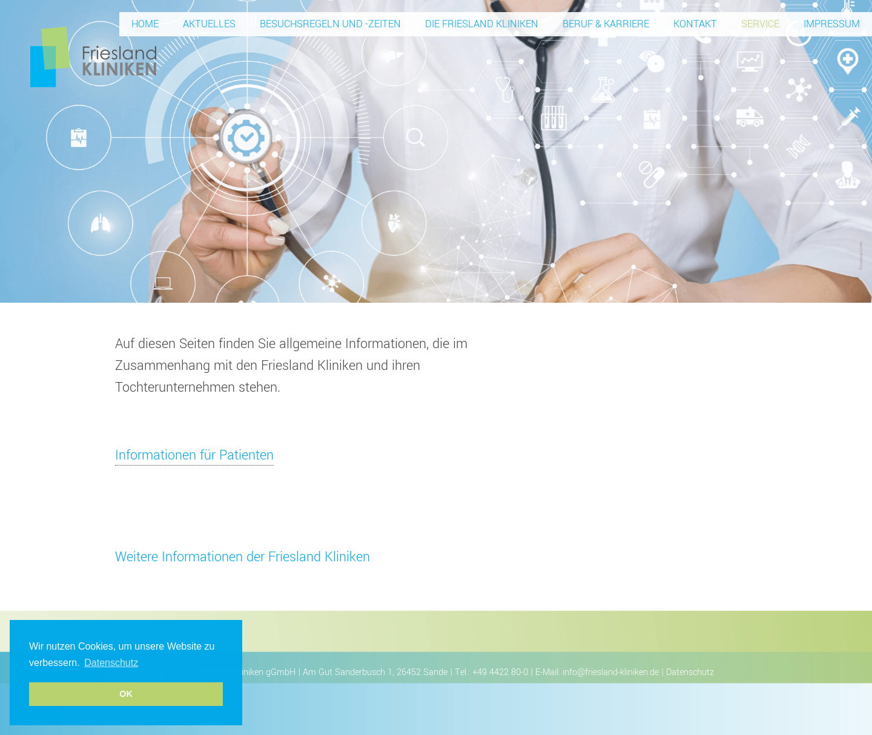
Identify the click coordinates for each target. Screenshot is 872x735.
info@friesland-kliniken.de (611, 672)
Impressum (832, 24)
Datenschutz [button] (111, 663)
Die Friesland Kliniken (481, 24)
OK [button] (126, 694)
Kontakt (695, 24)
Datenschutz (690, 672)
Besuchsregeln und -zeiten (330, 24)
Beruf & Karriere (606, 24)
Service (760, 24)
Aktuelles (209, 24)
